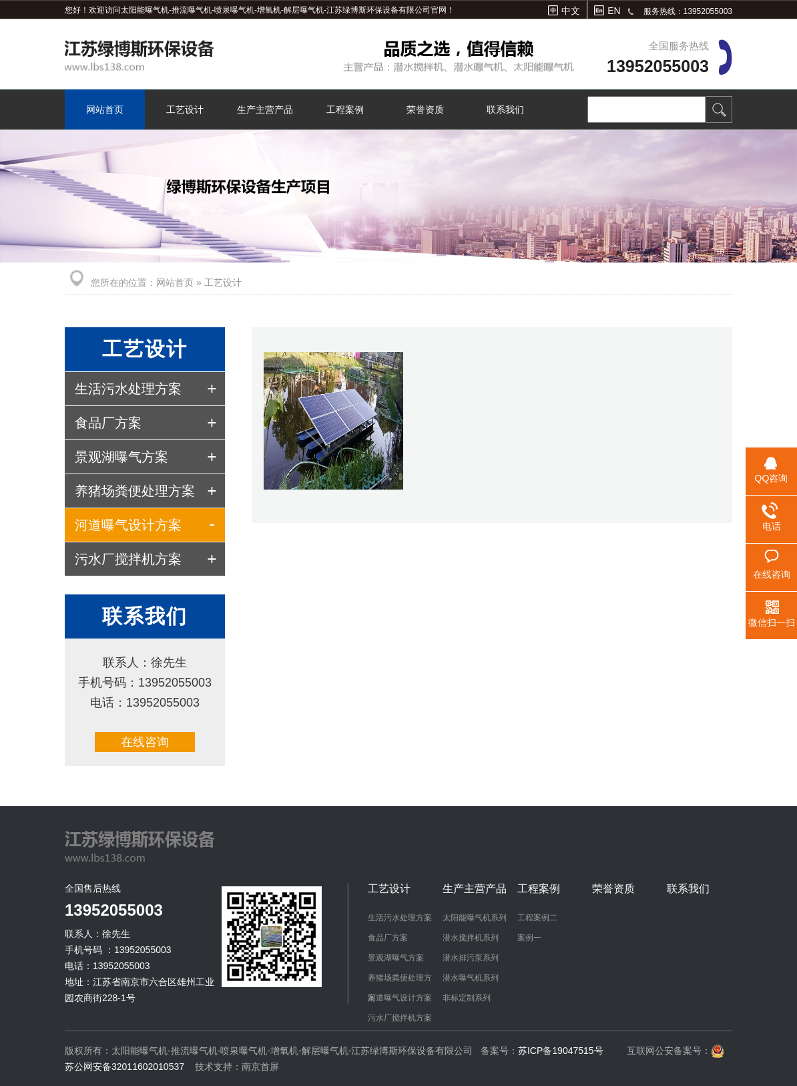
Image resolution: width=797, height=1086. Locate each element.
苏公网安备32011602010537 (126, 1066)
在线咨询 (145, 742)
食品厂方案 (108, 422)
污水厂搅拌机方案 (128, 559)
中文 (570, 10)
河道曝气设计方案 (128, 525)
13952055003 (658, 66)
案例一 (529, 937)
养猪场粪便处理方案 (135, 491)
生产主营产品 (265, 109)
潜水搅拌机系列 (471, 937)
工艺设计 (185, 109)
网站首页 (104, 109)
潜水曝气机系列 (471, 977)
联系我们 (505, 109)
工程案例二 (537, 917)
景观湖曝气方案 (121, 456)
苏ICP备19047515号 (560, 1050)
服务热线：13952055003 (687, 11)
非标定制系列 (467, 998)
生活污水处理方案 (128, 388)
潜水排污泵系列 (471, 957)
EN (613, 10)
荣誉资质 (425, 109)
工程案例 (345, 109)
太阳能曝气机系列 (475, 917)
